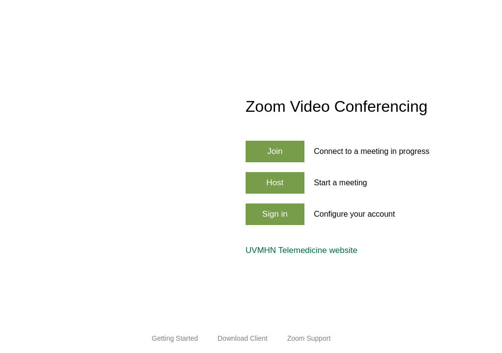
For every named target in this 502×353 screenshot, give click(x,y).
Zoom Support (309, 338)
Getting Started (175, 338)
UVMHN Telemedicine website (301, 250)
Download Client (243, 338)
